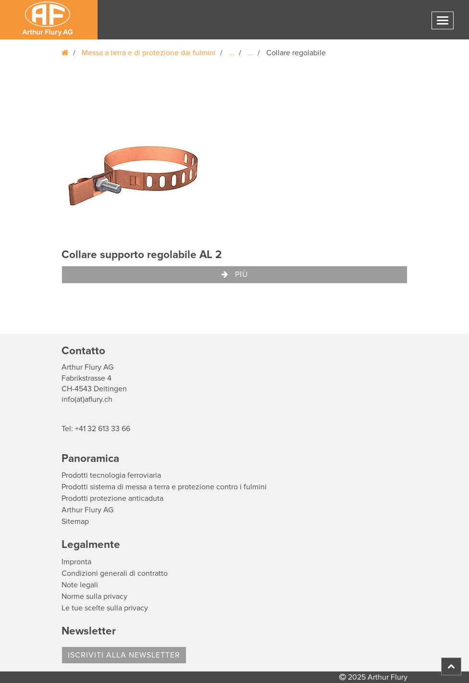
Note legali (80, 585)
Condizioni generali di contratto (115, 573)
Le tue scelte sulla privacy (105, 608)
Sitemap (75, 521)
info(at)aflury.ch (87, 399)
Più (235, 274)
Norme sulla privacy (94, 596)
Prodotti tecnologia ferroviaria (111, 475)
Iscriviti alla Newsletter (124, 655)
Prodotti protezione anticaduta (112, 498)
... (231, 53)
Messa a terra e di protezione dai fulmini (149, 53)
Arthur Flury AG (87, 510)
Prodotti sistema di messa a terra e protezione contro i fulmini (164, 487)
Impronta (76, 562)
